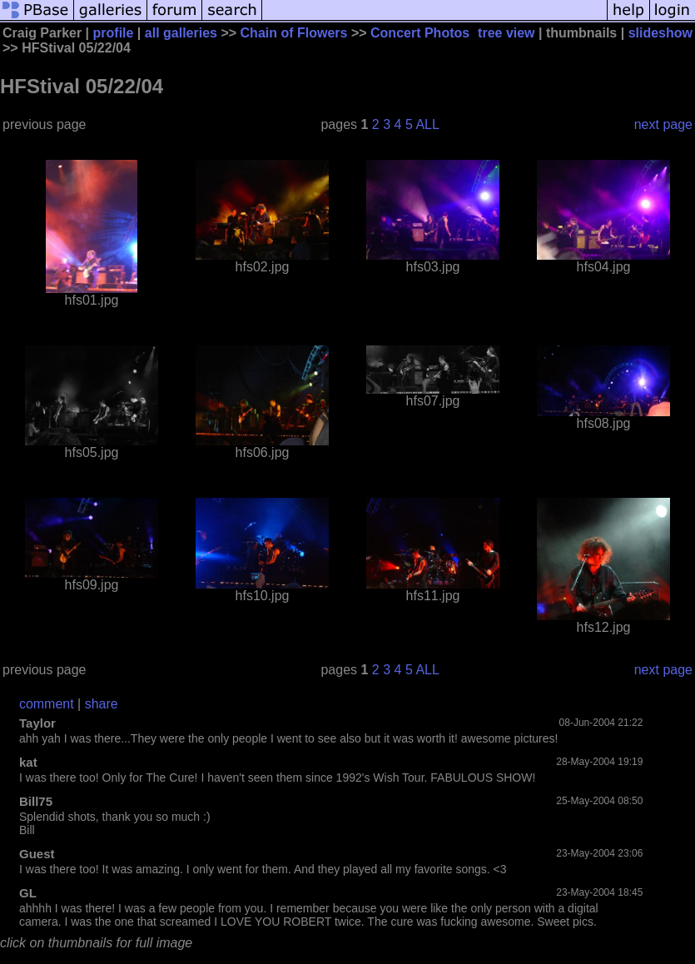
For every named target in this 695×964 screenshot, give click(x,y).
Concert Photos (419, 33)
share (101, 704)
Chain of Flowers (294, 33)
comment (46, 704)
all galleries (181, 33)
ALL (427, 124)
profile (113, 33)
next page (663, 124)
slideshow (660, 33)
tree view (506, 33)
